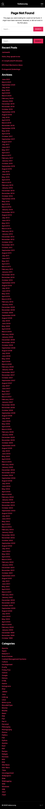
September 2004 (8, 478)
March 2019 (6, 123)
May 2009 (6, 326)
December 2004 (8, 470)
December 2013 (8, 212)
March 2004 (7, 494)
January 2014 (7, 210)
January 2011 (7, 272)
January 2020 (7, 101)
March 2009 (7, 332)
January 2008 (7, 370)
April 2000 (6, 622)
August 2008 (7, 351)
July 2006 (6, 418)
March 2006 (7, 429)
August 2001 (7, 578)
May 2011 (5, 261)
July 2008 (6, 353)
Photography (7, 730)
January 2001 (7, 597)
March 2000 (7, 624)
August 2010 (7, 285)
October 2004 (7, 475)
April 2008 (6, 361)
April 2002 (6, 557)
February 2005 (8, 464)
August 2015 (7, 169)
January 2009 (7, 337)
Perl (3, 719)
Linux (4, 700)
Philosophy (6, 727)
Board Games (7, 656)
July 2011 (5, 256)
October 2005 (7, 443)
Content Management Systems (14, 659)
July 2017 (5, 144)
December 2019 (8, 104)
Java (4, 694)
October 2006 (7, 410)
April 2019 (6, 120)
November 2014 (8, 193)
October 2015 (7, 163)
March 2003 (7, 527)
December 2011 (8, 245)
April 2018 (6, 134)
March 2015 (6, 182)
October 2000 (7, 606)
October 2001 (7, 573)
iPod (3, 689)
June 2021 (6, 79)
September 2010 (8, 283)
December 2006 (8, 405)
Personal (5, 724)
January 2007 (7, 402)
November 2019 (8, 106)
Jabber (4, 692)
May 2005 (6, 456)
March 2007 (6, 397)
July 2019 (6, 117)
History (5, 678)
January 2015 (7, 188)
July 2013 (6, 218)
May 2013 (6, 223)
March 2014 (6, 207)
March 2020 (6, 96)
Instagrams (6, 686)
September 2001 (8, 576)
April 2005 (6, 459)
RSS (3, 762)
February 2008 (8, 367)
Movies (4, 708)
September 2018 (8, 128)
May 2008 (6, 359)
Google (4, 675)
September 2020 (8, 85)
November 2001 (8, 570)
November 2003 (8, 505)
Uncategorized (8, 773)
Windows (5, 786)
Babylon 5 (6, 654)
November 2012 (8, 239)
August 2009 (7, 318)
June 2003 (6, 519)
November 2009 (8, 310)
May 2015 (6, 177)
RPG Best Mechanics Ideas (12, 65)
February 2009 (8, 334)
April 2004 (6, 492)
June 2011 (6, 258)
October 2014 (7, 196)
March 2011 (6, 266)
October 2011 (7, 248)
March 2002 (6, 559)
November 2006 (8, 408)
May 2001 (6, 587)
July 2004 (6, 483)
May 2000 (6, 619)
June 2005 (6, 454)
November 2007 (8, 375)
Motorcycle (6, 702)
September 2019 (8, 112)
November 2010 (8, 277)
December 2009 (8, 307)
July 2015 (6, 172)
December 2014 (8, 191)
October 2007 (7, 378)
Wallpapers (6, 776)
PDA (3, 716)
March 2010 (6, 299)
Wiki (3, 784)
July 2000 (6, 614)
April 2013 (6, 226)
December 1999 (8, 633)
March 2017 (6, 155)
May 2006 (6, 424)
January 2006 (7, 435)
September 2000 (8, 608)
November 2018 (8, 125)
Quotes (4, 743)
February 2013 (7, 231)
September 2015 (8, 166)
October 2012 (7, 242)
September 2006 (8, 413)
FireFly (4, 667)
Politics (5, 735)
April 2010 (6, 296)
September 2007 (8, 380)
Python (4, 740)
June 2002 (6, 551)
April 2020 (6, 93)
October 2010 (7, 280)
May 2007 (6, 391)
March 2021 (6, 82)
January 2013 (7, 234)
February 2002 (8, 562)
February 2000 (8, 627)
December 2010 (8, 275)
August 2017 (7, 142)
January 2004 (7, 500)
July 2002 (6, 549)
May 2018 (6, 131)
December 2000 (8, 600)
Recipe (4, 751)
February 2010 (7, 302)
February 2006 (8, 432)
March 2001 (6, 592)
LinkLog (5, 697)
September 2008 (8, 348)
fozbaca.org (22, 4)
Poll (3, 738)
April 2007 (6, 394)
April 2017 (6, 153)
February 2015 (7, 185)
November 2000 (8, 603)
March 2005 (7, 462)
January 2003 (7, 532)
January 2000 (7, 630)
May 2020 (6, 90)
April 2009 (6, 329)
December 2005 (8, 437)
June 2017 (6, 147)
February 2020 (8, 98)
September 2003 (8, 511)
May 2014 (6, 201)
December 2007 (8, 372)
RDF (3, 749)
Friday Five (6, 670)
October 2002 (7, 540)
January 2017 (7, 161)
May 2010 (6, 294)
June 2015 (6, 174)
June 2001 (6, 584)
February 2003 (8, 530)
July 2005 (6, 451)
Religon (5, 754)
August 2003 (7, 513)
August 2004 (7, 481)
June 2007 (6, 389)
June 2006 (6, 421)
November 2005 (8, 440)
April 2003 (6, 524)
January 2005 (7, 467)
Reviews (5, 757)
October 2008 (7, 345)
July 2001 (6, 581)
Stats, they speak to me (11, 56)
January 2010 (7, 304)
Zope (4, 795)
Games (4, 673)
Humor (4, 683)
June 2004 (6, 486)
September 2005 (8, 445)
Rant (3, 746)
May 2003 (6, 521)
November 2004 (8, 473)
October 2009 (7, 313)
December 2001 (8, 568)
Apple (4, 651)
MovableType (7, 705)
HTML (4, 681)
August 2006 (7, 416)
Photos (4, 732)
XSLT (4, 792)
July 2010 (6, 288)
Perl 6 (4, 721)
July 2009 (6, 321)
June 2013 (6, 220)
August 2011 (7, 253)
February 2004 (8, 497)
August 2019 (7, 115)
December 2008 (8, 340)
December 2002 (8, 535)
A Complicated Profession (12, 61)
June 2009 (6, 323)
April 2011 (6, 264)
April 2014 (6, 204)
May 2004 (6, 489)
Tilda (4, 770)
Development (7, 664)
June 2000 (6, 616)
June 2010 (6, 291)
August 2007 (7, 383)
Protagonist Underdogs (11, 69)
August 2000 (7, 611)
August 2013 (7, 215)
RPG (3, 759)
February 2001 (7, 595)
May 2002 (6, 554)
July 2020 (6, 88)
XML (3, 789)
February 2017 (7, 158)
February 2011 (7, 269)
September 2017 (8, 139)
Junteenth (6, 52)
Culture (5, 662)
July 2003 (6, 516)
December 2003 (8, 502)
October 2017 (7, 136)
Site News (6, 765)
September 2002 (8, 543)
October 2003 (7, 508)
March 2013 (6, 229)
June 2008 (6, 356)
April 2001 (6, 589)
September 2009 (8, 315)
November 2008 (8, 342)
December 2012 (8, 237)
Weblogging (6, 781)
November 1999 (8, 635)
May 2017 (5, 150)
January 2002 (7, 565)
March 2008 (7, 364)
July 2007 (6, 386)
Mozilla (4, 711)
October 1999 (7, 638)
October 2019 (7, 109)
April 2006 (6, 427)
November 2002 (8, 538)
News (4, 713)
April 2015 (6, 180)
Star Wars (6, 768)
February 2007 (8, 399)
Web (3, 778)
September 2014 (8, 199)
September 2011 (8, 250)
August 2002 (7, 546)
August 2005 (7, 448)
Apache (5, 648)
